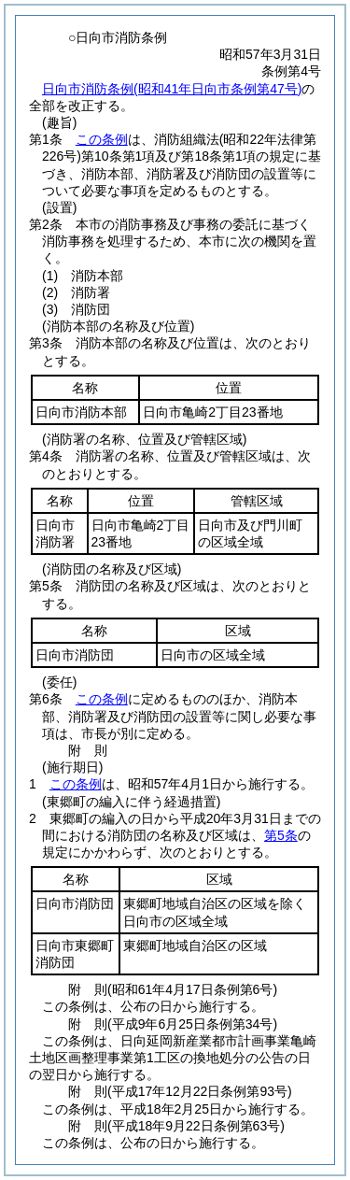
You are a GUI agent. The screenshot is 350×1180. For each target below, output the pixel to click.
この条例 (102, 139)
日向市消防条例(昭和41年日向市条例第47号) (171, 88)
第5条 (281, 835)
